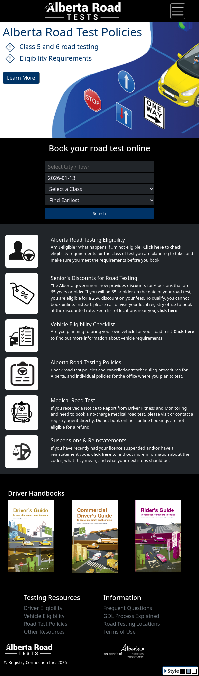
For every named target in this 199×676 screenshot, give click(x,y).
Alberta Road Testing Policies (86, 362)
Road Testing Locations (131, 623)
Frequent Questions (127, 608)
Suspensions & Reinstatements (89, 440)
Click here (153, 247)
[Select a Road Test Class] (99, 189)
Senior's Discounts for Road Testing (94, 278)
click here (167, 310)
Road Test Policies (45, 623)
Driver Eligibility (43, 608)
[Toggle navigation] (177, 11)
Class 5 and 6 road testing (52, 47)
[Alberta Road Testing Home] (83, 10)
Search (99, 213)
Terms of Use (119, 631)
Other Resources (44, 631)
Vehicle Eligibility (44, 616)
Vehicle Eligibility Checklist (83, 324)
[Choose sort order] (99, 200)
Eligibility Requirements (48, 59)
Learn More (21, 77)
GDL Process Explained (131, 616)
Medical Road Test (73, 400)
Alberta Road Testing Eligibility (88, 239)
